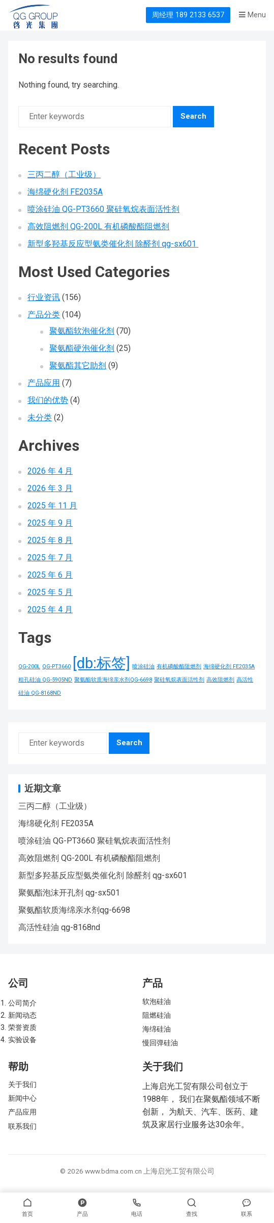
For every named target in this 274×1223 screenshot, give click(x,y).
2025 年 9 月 (50, 523)
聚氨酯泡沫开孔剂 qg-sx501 (69, 893)
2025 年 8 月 (50, 540)
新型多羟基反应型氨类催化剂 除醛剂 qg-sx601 (112, 244)
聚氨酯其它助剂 (77, 365)
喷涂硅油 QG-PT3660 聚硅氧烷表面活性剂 (103, 209)
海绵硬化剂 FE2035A (65, 192)
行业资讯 (43, 297)
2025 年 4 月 (50, 609)
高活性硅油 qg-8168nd (59, 927)
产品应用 (43, 383)
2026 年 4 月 (50, 471)
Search (193, 116)
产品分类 (43, 314)
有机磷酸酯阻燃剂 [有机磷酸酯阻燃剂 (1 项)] (179, 666)
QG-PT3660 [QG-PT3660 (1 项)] (56, 666)
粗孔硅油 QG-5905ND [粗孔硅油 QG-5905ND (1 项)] (45, 679)
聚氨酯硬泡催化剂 (81, 348)
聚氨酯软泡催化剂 (81, 331)
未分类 (39, 417)
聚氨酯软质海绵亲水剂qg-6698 (74, 910)
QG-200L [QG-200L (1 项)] (29, 666)
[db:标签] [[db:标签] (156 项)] (101, 663)
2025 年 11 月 (52, 505)
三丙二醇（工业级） (64, 174)
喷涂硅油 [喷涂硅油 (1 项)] (143, 666)
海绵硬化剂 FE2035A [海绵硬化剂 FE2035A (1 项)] (229, 666)
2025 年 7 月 (50, 557)
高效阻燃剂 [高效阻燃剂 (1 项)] (220, 679)
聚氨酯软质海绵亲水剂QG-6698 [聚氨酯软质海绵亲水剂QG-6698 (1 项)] (113, 679)
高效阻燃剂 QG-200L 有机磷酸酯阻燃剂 (98, 226)
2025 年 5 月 (50, 592)
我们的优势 (47, 400)
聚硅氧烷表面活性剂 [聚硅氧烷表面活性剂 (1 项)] (179, 679)
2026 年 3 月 (50, 488)
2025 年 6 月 (50, 575)
